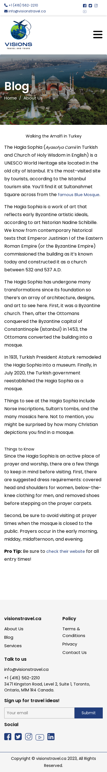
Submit (89, 713)
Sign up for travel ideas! (32, 700)
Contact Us (74, 652)
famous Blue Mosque (78, 195)
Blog (8, 637)
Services (13, 646)
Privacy (69, 644)
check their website (65, 551)
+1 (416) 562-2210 (21, 5)
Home (10, 98)
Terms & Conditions (73, 632)
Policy (69, 618)
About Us (13, 629)
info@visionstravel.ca (25, 11)
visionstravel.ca (22, 618)
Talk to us (15, 659)
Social (11, 724)
